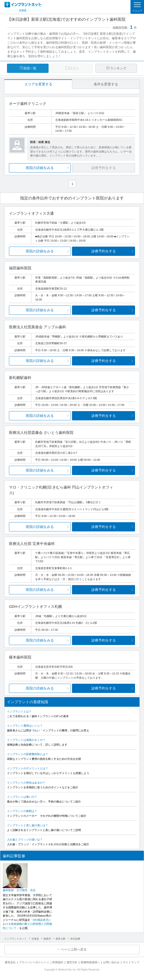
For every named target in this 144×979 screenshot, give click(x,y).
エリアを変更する (38, 84)
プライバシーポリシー (32, 962)
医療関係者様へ (90, 962)
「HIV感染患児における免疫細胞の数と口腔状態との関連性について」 (27, 924)
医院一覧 (29, 68)
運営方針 (72, 962)
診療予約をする (103, 251)
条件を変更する (106, 84)
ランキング (118, 68)
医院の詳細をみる (40, 168)
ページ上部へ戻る (74, 949)
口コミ (74, 68)
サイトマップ (131, 962)
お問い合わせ (111, 962)
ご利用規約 (56, 962)
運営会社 (10, 962)
